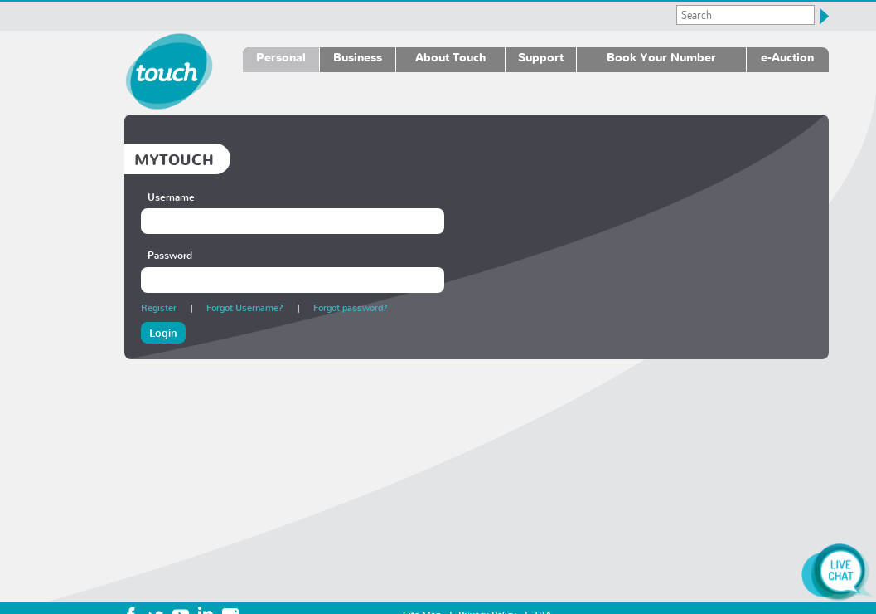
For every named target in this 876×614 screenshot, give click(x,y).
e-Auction (787, 57)
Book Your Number (661, 57)
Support (541, 57)
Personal (281, 57)
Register (159, 308)
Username (171, 197)
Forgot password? (350, 308)
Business (357, 57)
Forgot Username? (244, 308)
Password (170, 255)
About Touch (450, 57)
